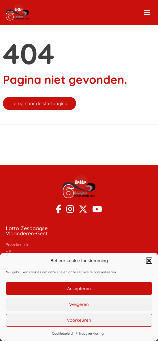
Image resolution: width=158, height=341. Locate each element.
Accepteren (79, 288)
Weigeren (79, 304)
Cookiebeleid (62, 333)
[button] (149, 261)
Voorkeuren (79, 320)
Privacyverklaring (90, 333)
